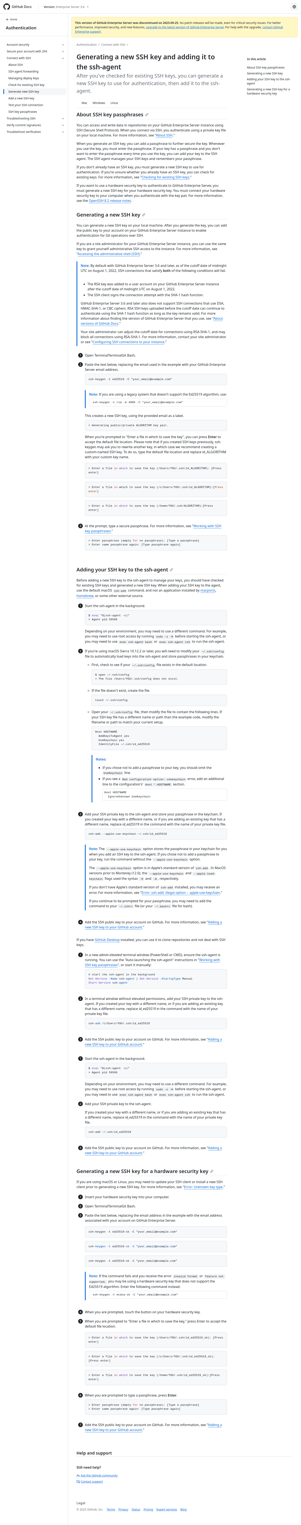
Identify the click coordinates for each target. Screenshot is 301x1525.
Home (11, 19)
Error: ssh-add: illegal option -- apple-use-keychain (181, 892)
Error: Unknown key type (203, 1187)
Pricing (148, 1509)
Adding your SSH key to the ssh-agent (125, 569)
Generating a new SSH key (111, 214)
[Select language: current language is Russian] (294, 6)
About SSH (164, 135)
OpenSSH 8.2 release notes (110, 200)
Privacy (123, 1509)
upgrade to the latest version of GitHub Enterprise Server (185, 27)
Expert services (166, 1509)
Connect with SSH (113, 45)
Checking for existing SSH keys (165, 177)
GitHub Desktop (107, 939)
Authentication (21, 28)
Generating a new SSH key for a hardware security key (145, 1171)
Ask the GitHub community (97, 1475)
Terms (111, 1509)
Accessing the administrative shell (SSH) (109, 254)
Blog (183, 1509)
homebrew (85, 595)
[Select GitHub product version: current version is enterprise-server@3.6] (66, 7)
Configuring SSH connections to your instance (129, 342)
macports (207, 590)
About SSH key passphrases (112, 114)
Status (136, 1509)
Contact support (90, 1481)
